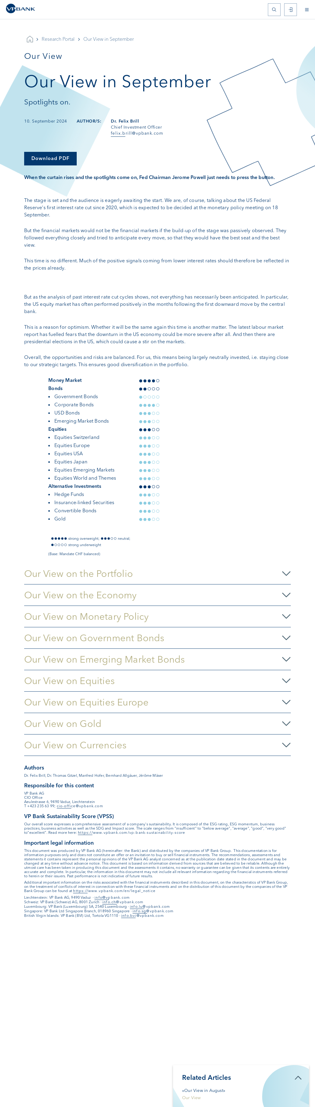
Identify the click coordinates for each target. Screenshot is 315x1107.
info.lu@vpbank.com (150, 906)
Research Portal (58, 39)
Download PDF (50, 158)
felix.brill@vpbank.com (137, 133)
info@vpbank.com (112, 897)
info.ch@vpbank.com (123, 902)
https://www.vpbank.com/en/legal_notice (114, 891)
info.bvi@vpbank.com (142, 915)
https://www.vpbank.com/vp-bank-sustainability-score (131, 832)
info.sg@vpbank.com (153, 911)
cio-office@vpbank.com (80, 806)
